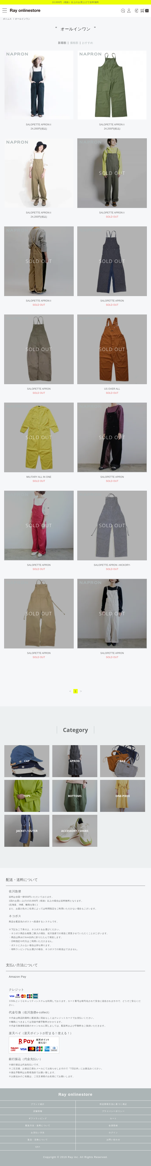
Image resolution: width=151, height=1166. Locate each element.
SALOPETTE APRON (112, 300)
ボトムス (7, 19)
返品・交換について (38, 1140)
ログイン (113, 1132)
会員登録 (113, 1125)
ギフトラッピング (38, 1118)
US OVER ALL (112, 388)
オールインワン (22, 19)
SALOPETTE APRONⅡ (39, 124)
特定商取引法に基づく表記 (113, 1104)
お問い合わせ (113, 1140)
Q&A (37, 1147)
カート (113, 1118)
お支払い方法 (37, 1132)
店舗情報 (37, 1111)
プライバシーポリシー (113, 1111)
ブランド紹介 (37, 1104)
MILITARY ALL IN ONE (38, 477)
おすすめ (87, 42)
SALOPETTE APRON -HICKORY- (112, 565)
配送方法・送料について (37, 1125)
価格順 (74, 42)
